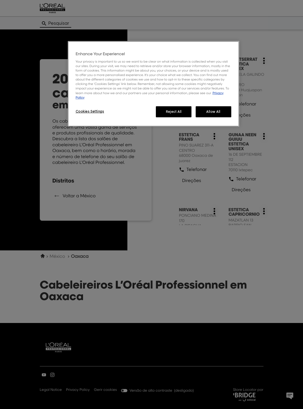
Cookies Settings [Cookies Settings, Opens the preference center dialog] (90, 111)
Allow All (213, 112)
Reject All (174, 112)
